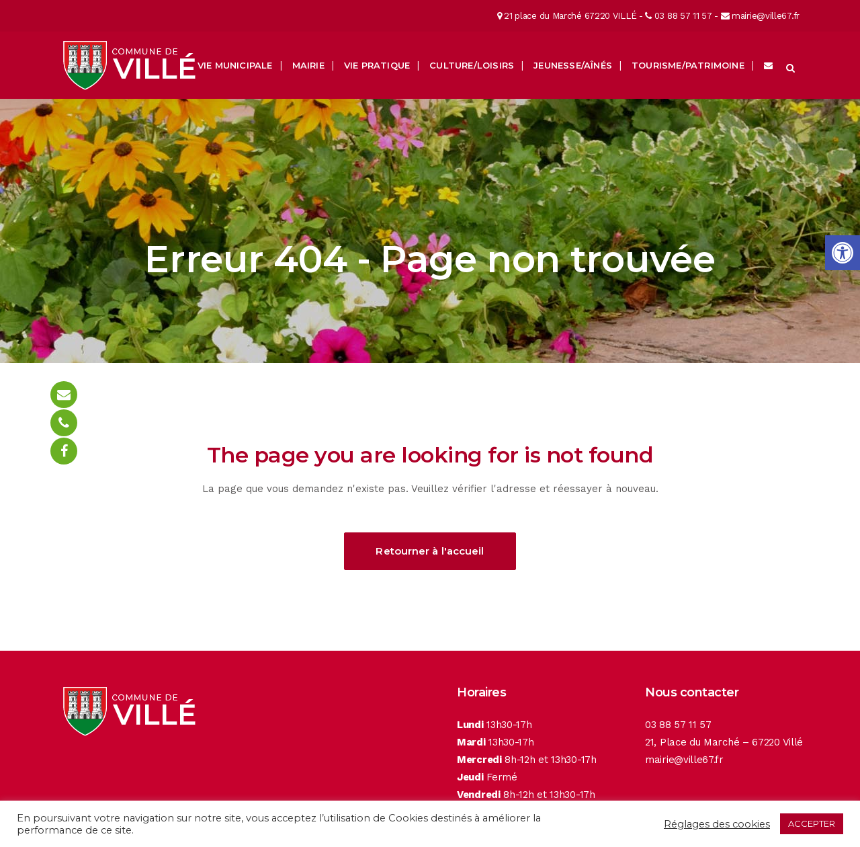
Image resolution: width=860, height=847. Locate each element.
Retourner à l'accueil (430, 550)
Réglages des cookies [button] (717, 824)
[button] (842, 252)
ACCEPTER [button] (811, 823)
